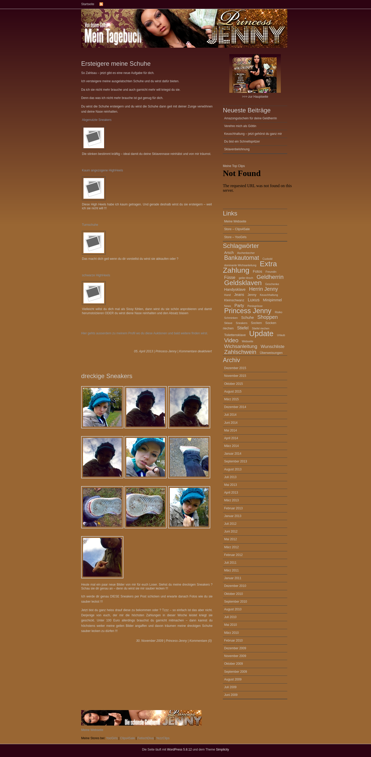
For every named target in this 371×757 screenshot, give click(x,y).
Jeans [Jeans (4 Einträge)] (239, 295)
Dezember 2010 (235, 586)
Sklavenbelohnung (237, 149)
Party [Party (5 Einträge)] (239, 305)
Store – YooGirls (235, 237)
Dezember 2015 (235, 368)
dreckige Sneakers (106, 375)
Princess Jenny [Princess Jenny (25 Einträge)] (247, 311)
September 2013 (235, 461)
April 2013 (231, 492)
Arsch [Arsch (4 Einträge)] (229, 253)
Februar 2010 (233, 640)
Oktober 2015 (233, 384)
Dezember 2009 (235, 648)
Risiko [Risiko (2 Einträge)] (278, 312)
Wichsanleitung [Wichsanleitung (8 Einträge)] (240, 346)
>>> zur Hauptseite (255, 76)
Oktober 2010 (233, 594)
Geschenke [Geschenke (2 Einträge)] (272, 284)
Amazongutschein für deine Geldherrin (250, 118)
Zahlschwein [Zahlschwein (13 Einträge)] (240, 352)
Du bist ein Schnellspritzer (242, 141)
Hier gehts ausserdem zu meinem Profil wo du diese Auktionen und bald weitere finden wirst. (144, 333)
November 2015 (235, 376)
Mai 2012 (230, 539)
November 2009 (235, 656)
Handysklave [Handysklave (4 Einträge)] (235, 289)
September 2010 (235, 601)
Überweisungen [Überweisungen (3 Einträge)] (271, 353)
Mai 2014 (230, 430)
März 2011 (231, 570)
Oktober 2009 (233, 664)
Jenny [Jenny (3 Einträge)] (252, 295)
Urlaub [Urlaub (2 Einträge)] (281, 335)
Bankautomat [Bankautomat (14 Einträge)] (241, 257)
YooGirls (112, 738)
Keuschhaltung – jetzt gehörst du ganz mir (253, 134)
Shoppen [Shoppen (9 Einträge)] (267, 317)
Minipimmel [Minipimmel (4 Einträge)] (272, 300)
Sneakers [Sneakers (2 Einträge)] (241, 323)
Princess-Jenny (165, 351)
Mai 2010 (230, 625)
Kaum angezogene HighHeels (102, 170)
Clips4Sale (127, 738)
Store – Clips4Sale (237, 229)
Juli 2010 (230, 617)
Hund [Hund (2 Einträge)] (227, 294)
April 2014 (231, 438)
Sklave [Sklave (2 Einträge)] (228, 323)
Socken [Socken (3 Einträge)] (256, 323)
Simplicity (222, 749)
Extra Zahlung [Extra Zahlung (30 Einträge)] (250, 267)
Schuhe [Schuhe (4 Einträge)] (247, 317)
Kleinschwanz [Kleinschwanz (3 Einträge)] (234, 300)
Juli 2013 (230, 477)
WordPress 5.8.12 (179, 749)
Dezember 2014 (235, 407)
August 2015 (232, 391)
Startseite (87, 4)
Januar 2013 (232, 516)
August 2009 (232, 679)
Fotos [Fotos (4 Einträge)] (257, 271)
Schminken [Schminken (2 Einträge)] (231, 317)
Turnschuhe (90, 225)
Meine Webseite (235, 221)
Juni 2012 (231, 531)
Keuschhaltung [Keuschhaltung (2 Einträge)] (269, 294)
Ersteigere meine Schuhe (115, 63)
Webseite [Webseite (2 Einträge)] (247, 341)
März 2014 (231, 446)
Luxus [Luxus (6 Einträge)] (253, 299)
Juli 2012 (230, 524)
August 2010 (232, 609)
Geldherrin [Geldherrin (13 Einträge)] (270, 277)
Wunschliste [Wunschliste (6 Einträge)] (272, 346)
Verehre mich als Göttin (240, 126)
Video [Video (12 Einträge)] (231, 340)
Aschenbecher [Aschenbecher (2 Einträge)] (246, 252)
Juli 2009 (230, 687)
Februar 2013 (233, 508)
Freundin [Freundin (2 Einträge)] (271, 271)
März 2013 (231, 500)
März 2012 (231, 547)
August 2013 (232, 469)
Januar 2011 (232, 578)
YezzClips (163, 738)
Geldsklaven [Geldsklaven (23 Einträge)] (243, 283)
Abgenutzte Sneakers (97, 120)
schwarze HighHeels (96, 275)
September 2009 (235, 671)
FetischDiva (145, 738)
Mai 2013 (230, 485)
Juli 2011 (230, 562)
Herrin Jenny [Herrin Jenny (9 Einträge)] (263, 289)
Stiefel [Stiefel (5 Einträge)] (242, 328)
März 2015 (231, 399)
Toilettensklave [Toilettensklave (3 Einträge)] (235, 335)
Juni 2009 (231, 695)
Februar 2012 (233, 555)
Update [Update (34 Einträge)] (261, 333)
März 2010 (231, 633)
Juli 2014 (230, 415)
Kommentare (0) (200, 641)
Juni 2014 (231, 423)
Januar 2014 (232, 453)
